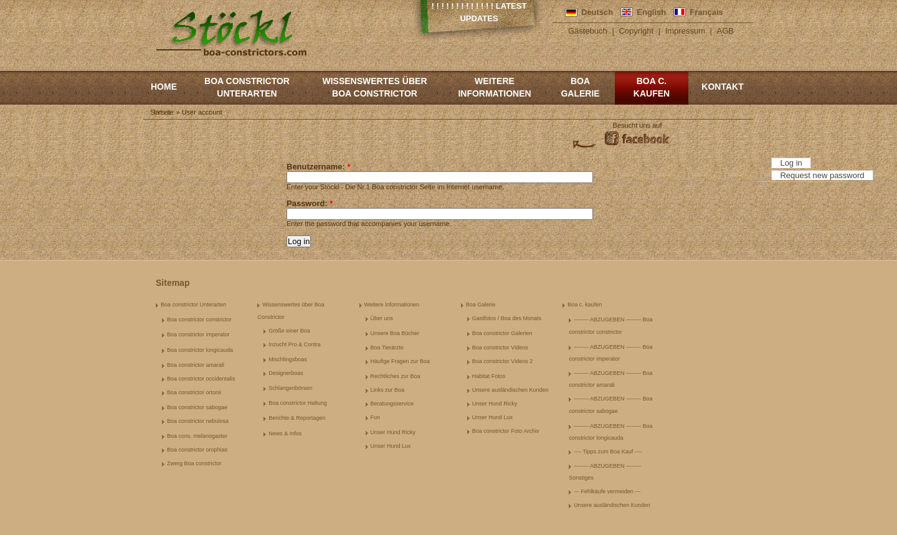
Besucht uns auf (637, 125)
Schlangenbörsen (290, 388)
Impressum (685, 31)
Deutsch (597, 12)
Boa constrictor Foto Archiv (505, 431)
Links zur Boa (388, 390)
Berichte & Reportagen (296, 418)
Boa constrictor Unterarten (247, 87)
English (651, 12)
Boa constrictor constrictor (199, 319)
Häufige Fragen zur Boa (400, 361)
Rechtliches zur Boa (395, 376)
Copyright (636, 31)
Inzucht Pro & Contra (294, 344)
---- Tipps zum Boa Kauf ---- (608, 451)
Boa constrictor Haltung (297, 403)
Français (706, 12)
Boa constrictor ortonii (194, 392)
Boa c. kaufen (652, 87)
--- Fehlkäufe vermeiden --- (607, 491)
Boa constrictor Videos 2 (502, 361)
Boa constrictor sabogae (197, 407)
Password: (310, 203)
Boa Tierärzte (387, 347)
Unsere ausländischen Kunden (510, 390)
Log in (791, 163)
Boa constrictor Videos (500, 347)
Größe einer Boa (289, 331)
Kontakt (722, 87)
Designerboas (285, 373)
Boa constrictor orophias (197, 450)
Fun (376, 417)
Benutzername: (319, 166)
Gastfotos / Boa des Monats (506, 318)
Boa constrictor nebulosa (198, 421)
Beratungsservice (392, 403)
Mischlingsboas (287, 359)
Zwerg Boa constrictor (194, 463)
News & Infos (284, 433)
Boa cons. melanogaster (197, 436)
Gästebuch (587, 31)
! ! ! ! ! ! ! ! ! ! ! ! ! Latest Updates (479, 12)
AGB (725, 31)
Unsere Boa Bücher (395, 333)
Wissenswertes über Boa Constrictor (374, 87)
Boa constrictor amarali (195, 365)
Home (164, 87)
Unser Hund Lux (391, 446)
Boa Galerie (580, 87)
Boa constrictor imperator (198, 334)
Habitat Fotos (489, 376)
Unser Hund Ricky (393, 432)
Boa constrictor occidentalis (201, 379)
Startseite (161, 112)
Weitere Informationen (494, 87)
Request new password (822, 175)
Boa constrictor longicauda (200, 350)
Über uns (382, 318)
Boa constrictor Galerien (502, 333)
